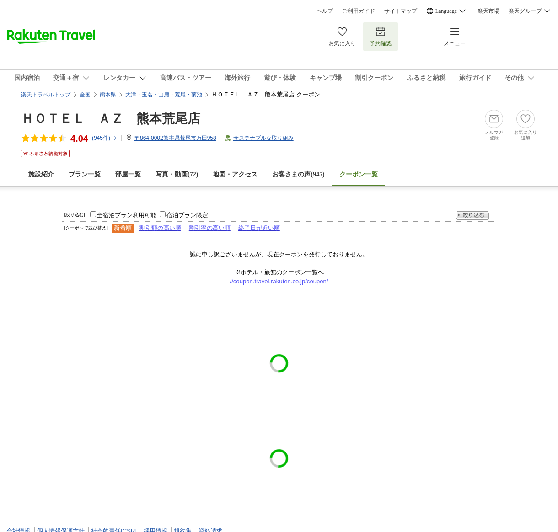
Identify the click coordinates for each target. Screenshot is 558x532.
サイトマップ (400, 11)
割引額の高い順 (160, 227)
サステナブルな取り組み (263, 138)
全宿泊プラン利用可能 (126, 215)
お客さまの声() (298, 174)
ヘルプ (325, 11)
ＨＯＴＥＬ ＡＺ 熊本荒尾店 (110, 119)
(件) (105, 138)
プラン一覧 (85, 174)
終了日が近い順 (259, 227)
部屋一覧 (128, 174)
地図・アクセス (235, 174)
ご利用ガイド (358, 11)
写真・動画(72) (177, 174)
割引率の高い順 (210, 227)
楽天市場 (488, 11)
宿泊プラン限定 (187, 215)
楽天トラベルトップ (45, 94)
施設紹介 (41, 174)
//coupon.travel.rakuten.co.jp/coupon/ (279, 281)
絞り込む (472, 215)
